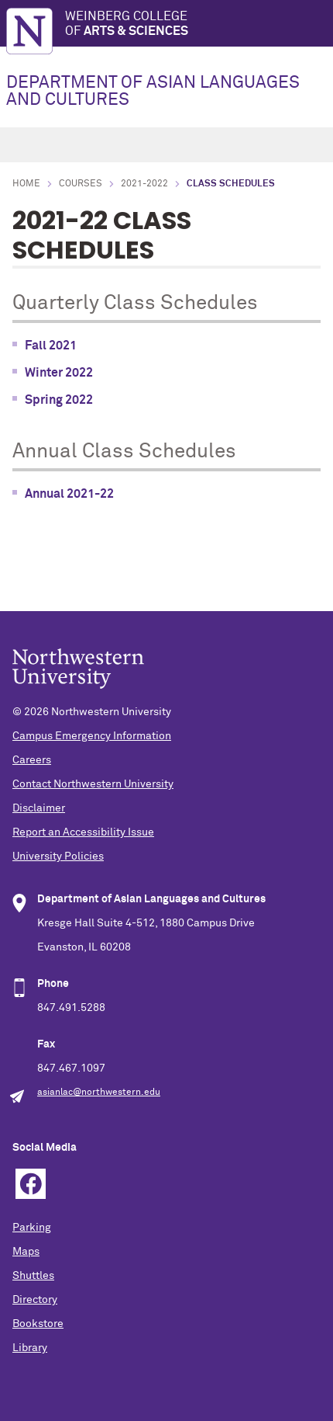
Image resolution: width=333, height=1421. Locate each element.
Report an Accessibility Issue (83, 832)
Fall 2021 (51, 345)
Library (29, 1348)
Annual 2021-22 (69, 494)
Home (26, 184)
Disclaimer (38, 808)
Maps (25, 1251)
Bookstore (38, 1324)
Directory (34, 1299)
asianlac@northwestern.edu (98, 1092)
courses (80, 184)
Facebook (30, 1184)
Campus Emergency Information (91, 736)
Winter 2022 (59, 373)
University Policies (58, 856)
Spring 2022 (59, 400)
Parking (31, 1227)
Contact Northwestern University (92, 784)
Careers (31, 760)
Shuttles (33, 1275)
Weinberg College (199, 24)
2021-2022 (144, 184)
